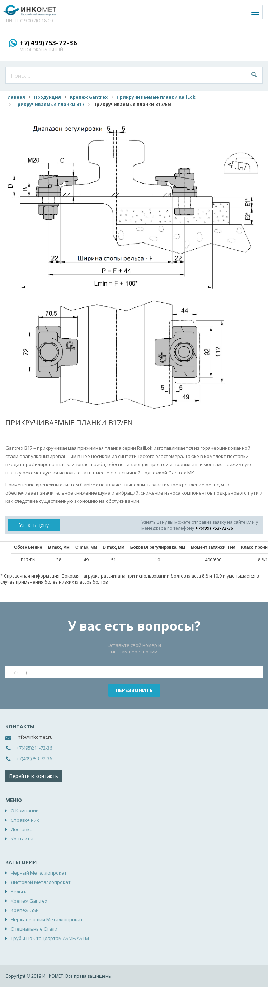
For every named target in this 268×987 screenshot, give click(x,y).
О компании (25, 810)
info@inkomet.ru (35, 737)
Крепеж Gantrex (89, 97)
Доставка (22, 829)
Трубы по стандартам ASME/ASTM (50, 938)
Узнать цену (34, 525)
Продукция (47, 97)
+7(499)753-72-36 (48, 43)
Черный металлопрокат (39, 873)
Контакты (22, 838)
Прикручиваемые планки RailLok (156, 97)
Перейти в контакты (34, 776)
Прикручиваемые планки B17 (49, 104)
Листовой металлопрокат (41, 882)
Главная (15, 97)
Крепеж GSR (25, 910)
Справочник (25, 820)
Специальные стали (34, 929)
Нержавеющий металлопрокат (47, 919)
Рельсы (19, 891)
